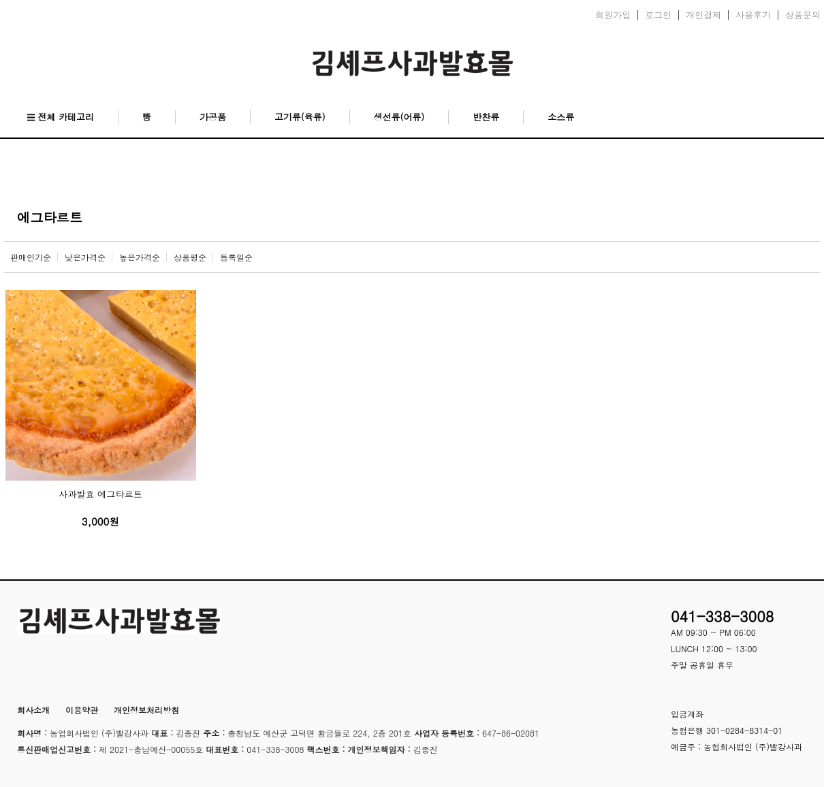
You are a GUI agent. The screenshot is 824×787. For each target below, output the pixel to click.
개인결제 (703, 15)
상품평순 (190, 257)
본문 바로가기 (0, 0)
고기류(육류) (300, 116)
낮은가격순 (85, 257)
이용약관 (81, 710)
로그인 (658, 15)
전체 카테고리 (60, 116)
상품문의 (803, 15)
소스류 (561, 116)
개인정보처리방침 (146, 710)
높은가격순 (139, 257)
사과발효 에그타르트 (100, 493)
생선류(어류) (399, 116)
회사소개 (33, 710)
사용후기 (753, 15)
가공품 (213, 116)
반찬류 (486, 116)
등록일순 (236, 257)
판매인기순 (30, 257)
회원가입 (613, 15)
